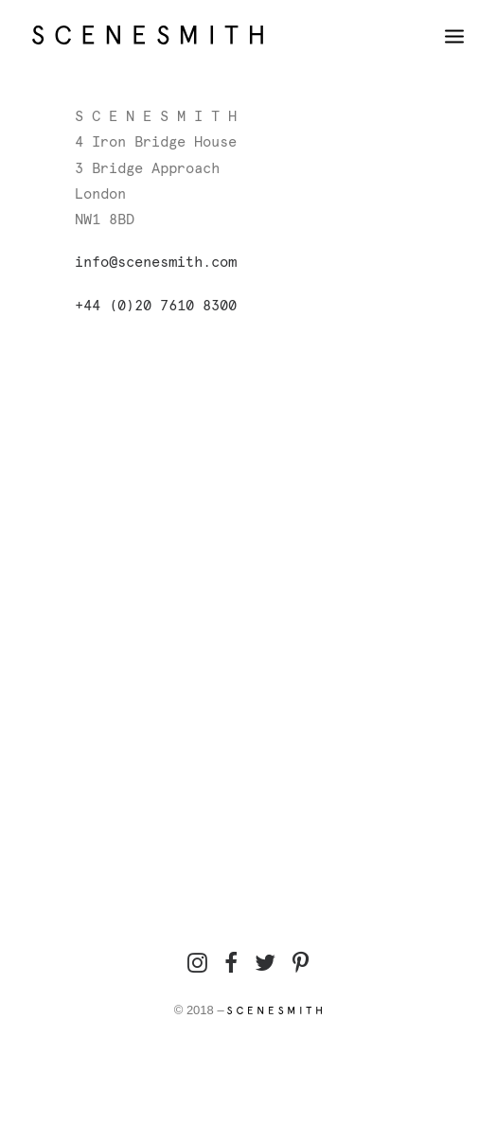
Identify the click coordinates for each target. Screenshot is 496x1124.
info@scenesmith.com (156, 262)
